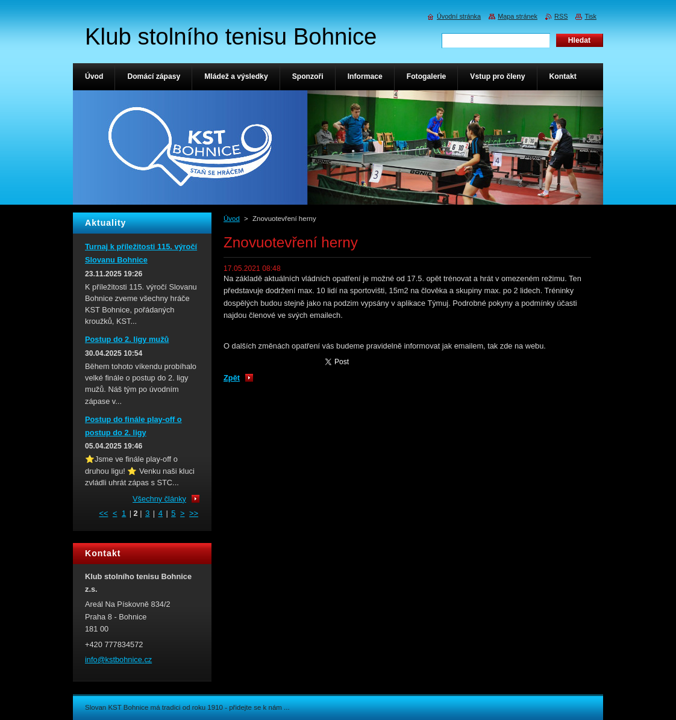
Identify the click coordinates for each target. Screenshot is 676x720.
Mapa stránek (517, 16)
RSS (561, 16)
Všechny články (159, 498)
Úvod (232, 218)
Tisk (590, 16)
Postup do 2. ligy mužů (127, 339)
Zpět (232, 377)
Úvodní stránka (459, 16)
